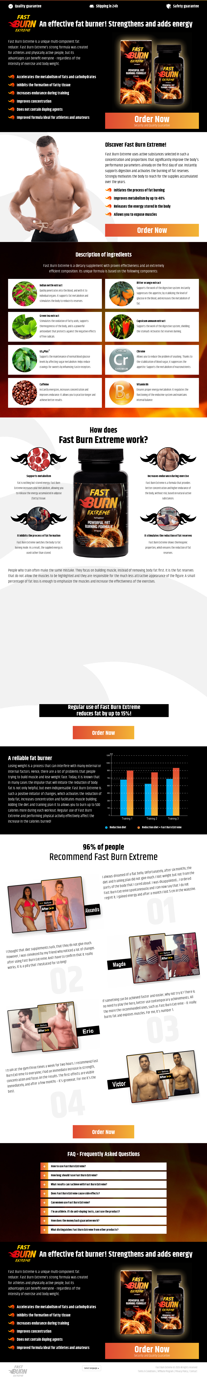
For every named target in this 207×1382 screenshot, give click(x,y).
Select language (91, 1368)
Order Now (152, 120)
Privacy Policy (181, 1371)
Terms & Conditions (147, 1371)
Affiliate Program (166, 1371)
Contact (193, 1371)
